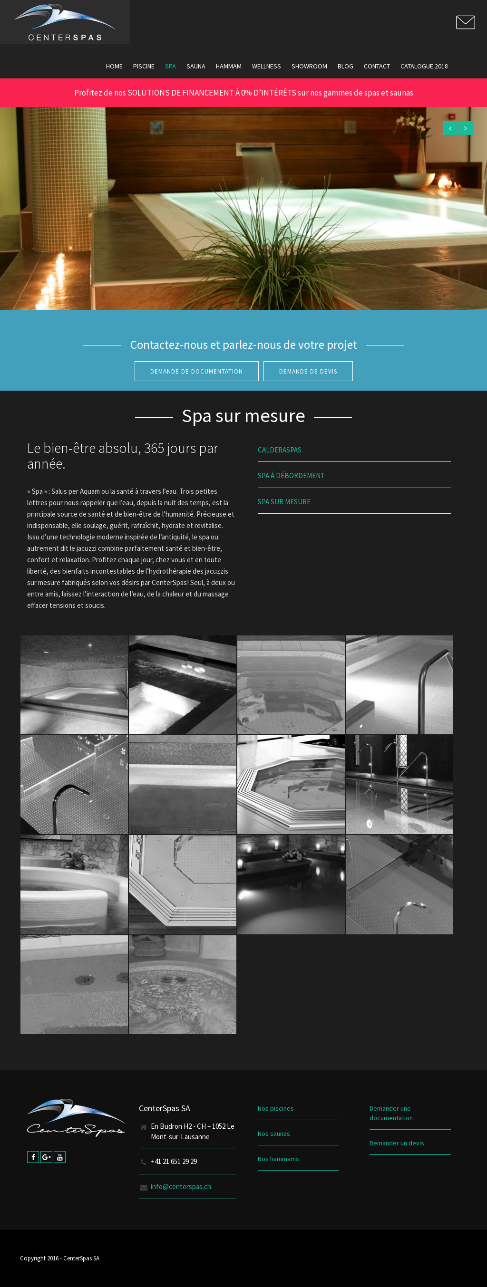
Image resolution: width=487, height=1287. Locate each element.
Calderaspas (280, 449)
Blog (345, 66)
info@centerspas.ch (181, 1186)
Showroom (309, 66)
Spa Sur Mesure (284, 501)
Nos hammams (278, 1158)
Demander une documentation (391, 1113)
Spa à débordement (291, 475)
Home (114, 66)
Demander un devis (397, 1143)
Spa (170, 66)
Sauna (195, 66)
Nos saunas (274, 1133)
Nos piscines (276, 1108)
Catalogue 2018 (424, 66)
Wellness (266, 66)
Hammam (229, 66)
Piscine (144, 66)
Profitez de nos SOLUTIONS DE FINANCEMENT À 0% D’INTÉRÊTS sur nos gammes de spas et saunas (243, 92)
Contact (377, 66)
